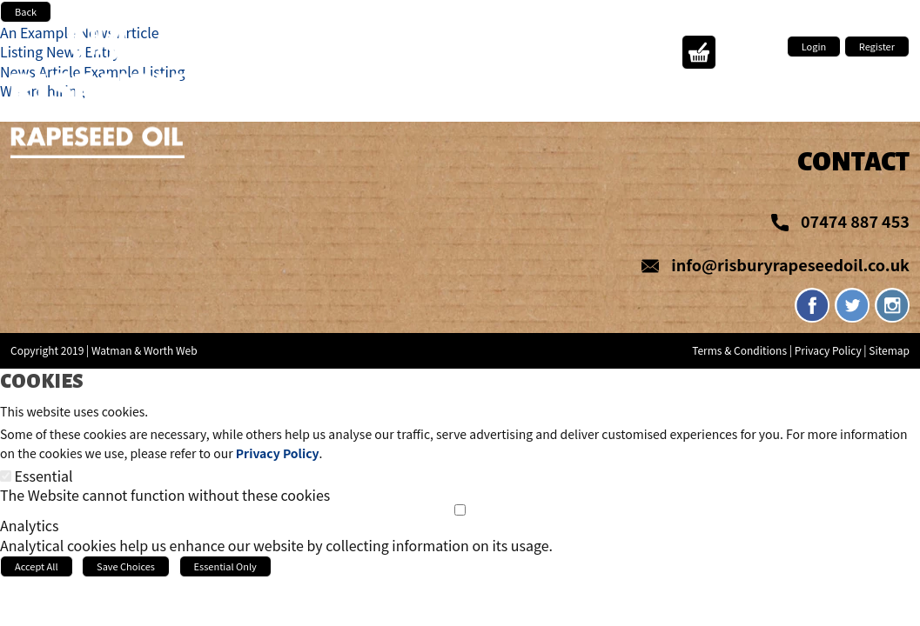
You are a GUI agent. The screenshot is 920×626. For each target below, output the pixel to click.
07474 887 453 (855, 221)
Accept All (36, 566)
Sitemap (889, 350)
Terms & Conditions (739, 350)
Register (877, 46)
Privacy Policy (828, 350)
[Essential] (5, 476)
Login (814, 46)
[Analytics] (460, 510)
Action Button (699, 52)
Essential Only (225, 566)
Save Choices (126, 566)
